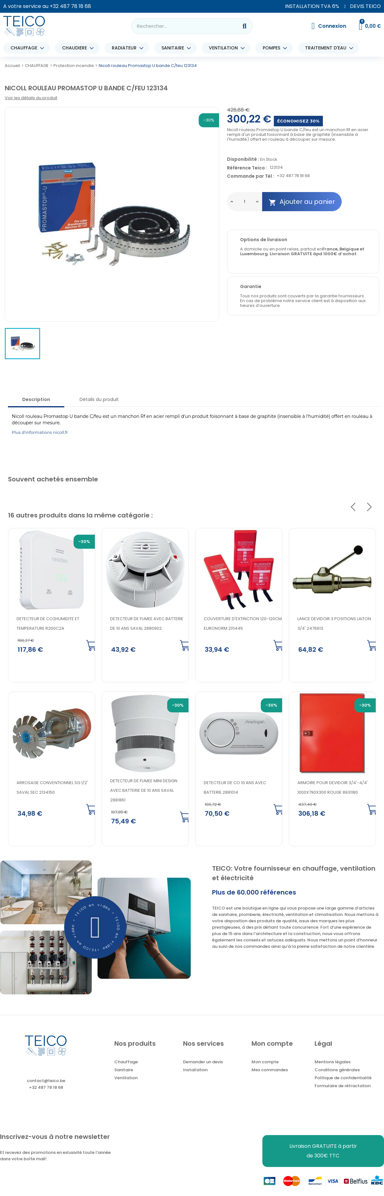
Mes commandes (270, 1070)
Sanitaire (123, 1070)
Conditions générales (337, 1070)
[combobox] (181, 26)
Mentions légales (333, 1062)
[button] (95, 928)
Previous (353, 507)
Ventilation (126, 1078)
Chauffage (126, 1062)
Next (369, 507)
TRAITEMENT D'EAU (327, 48)
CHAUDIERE (76, 48)
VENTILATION (225, 48)
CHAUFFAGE (25, 48)
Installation (195, 1070)
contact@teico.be (46, 1081)
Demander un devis (203, 1062)
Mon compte (265, 1062)
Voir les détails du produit (31, 98)
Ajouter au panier (302, 201)
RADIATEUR (126, 48)
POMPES (273, 48)
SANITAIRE (174, 48)
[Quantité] (244, 201)
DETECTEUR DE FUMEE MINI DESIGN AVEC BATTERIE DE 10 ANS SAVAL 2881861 (143, 791)
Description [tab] (36, 399)
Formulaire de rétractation (343, 1086)
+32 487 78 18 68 (70, 6)
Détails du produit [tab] (99, 399)
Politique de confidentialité (343, 1078)
